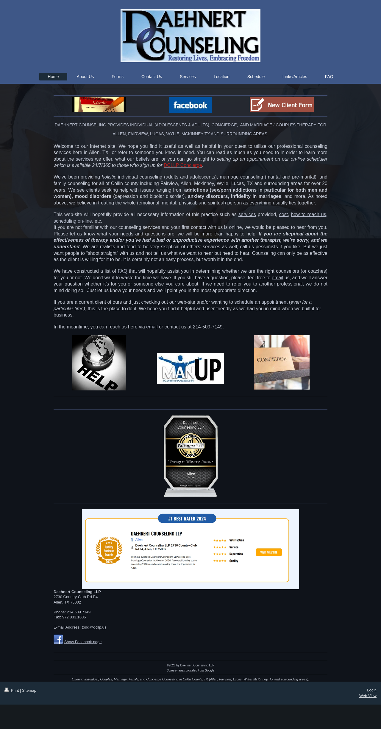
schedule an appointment (261, 302)
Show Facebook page (83, 642)
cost (283, 214)
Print (12, 690)
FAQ (122, 271)
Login (372, 690)
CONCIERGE (224, 124)
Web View (368, 696)
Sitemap (29, 690)
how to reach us (308, 214)
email (277, 277)
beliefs (142, 159)
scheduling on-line (73, 221)
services (84, 159)
